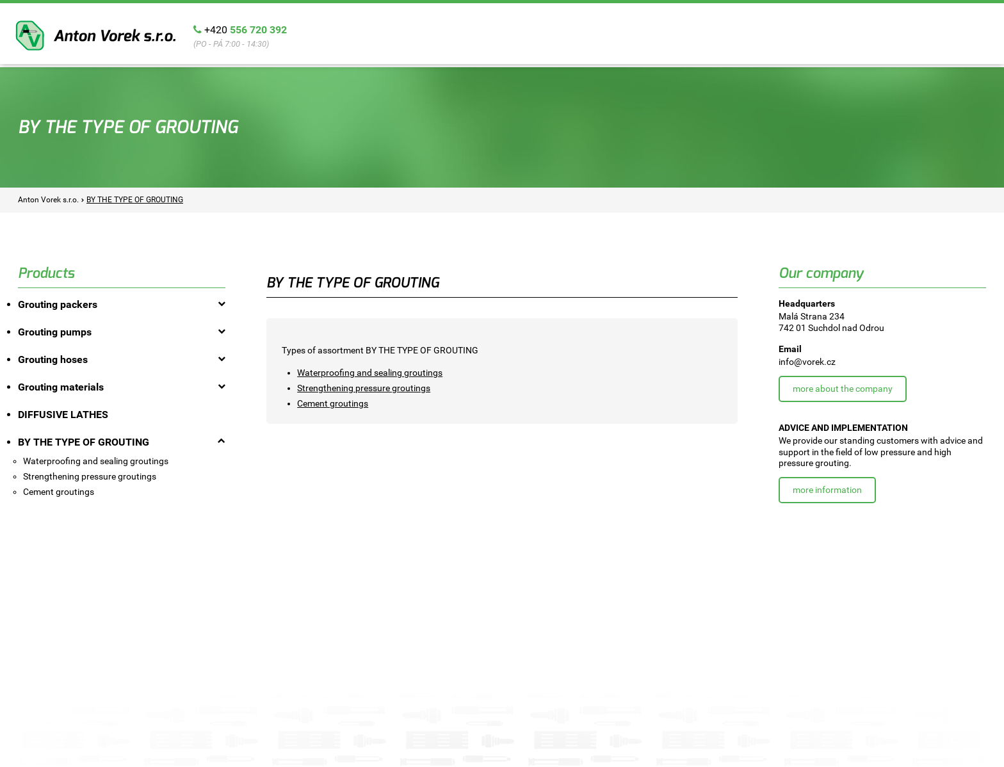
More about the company (843, 389)
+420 (245, 30)
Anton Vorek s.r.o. (95, 35)
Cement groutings (332, 403)
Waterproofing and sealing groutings (369, 372)
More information (827, 490)
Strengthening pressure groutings (363, 388)
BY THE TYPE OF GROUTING (134, 199)
